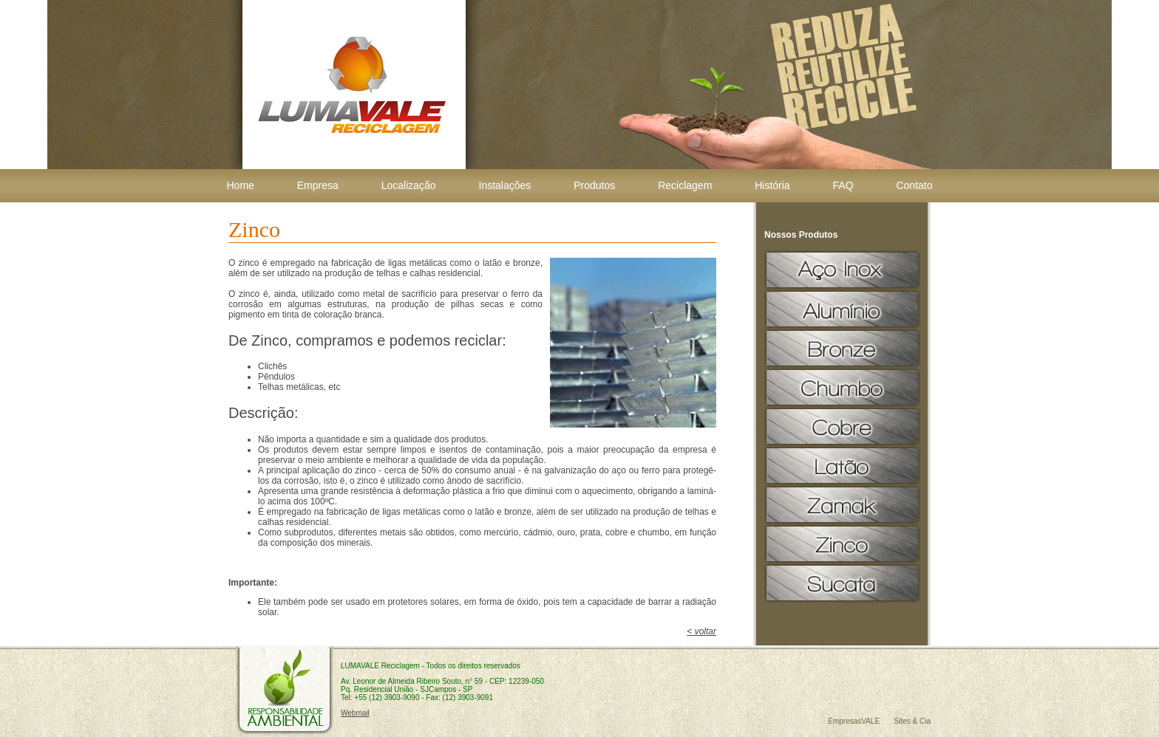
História (772, 185)
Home (240, 185)
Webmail (355, 713)
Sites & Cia (912, 721)
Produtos (594, 185)
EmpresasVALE (854, 721)
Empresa (318, 185)
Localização (408, 185)
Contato (914, 185)
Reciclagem (685, 185)
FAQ (843, 185)
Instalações (505, 185)
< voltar (701, 631)
